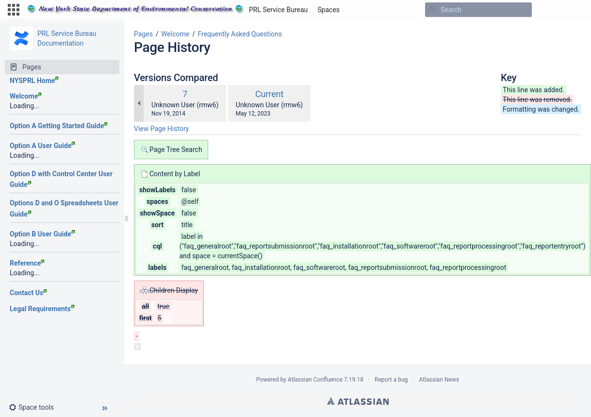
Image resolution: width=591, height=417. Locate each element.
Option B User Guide (42, 234)
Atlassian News (439, 379)
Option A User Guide (42, 146)
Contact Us (28, 293)
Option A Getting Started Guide (58, 126)
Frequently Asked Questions (239, 34)
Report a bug (391, 379)
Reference (27, 263)
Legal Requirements (42, 309)
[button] (13, 9)
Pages (143, 34)
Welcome (25, 96)
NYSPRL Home (34, 80)
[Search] (432, 10)
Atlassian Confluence (315, 379)
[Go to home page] (167, 9)
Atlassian (358, 401)
